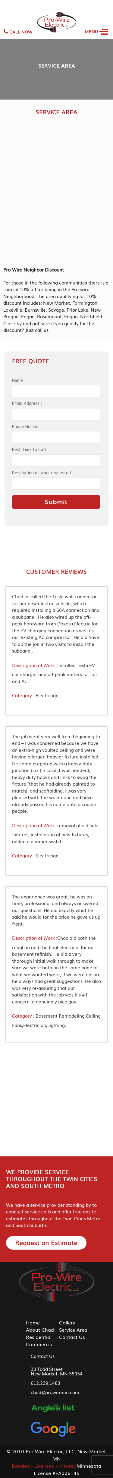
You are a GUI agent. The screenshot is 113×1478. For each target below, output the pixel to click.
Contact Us (72, 1336)
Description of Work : (34, 665)
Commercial (40, 1344)
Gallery (67, 1322)
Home (33, 1322)
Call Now (18, 32)
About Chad (40, 1329)
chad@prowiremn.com (55, 1392)
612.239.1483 (45, 1383)
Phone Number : (27, 426)
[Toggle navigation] (97, 28)
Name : (18, 380)
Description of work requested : (42, 472)
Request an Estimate (46, 1242)
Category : (23, 695)
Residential (39, 1336)
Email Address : (27, 403)
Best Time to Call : (30, 449)
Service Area (73, 1329)
